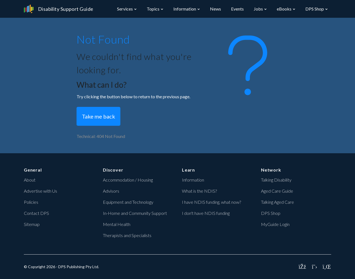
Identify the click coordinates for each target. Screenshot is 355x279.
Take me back (98, 116)
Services (125, 8)
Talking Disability (276, 179)
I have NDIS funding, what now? (211, 202)
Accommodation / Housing (128, 179)
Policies (31, 202)
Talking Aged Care (277, 202)
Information (184, 8)
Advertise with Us (40, 190)
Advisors (111, 190)
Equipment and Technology (128, 202)
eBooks (284, 8)
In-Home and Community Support (135, 213)
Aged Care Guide (277, 190)
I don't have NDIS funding (206, 213)
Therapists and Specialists (127, 235)
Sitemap (32, 224)
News (215, 8)
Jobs (258, 8)
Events (237, 8)
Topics (153, 8)
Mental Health (116, 224)
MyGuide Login (275, 224)
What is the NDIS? (199, 190)
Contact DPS (36, 213)
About (30, 179)
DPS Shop (314, 8)
